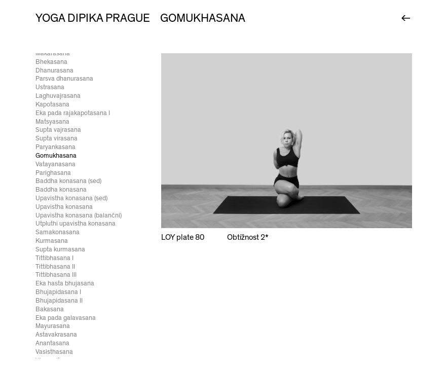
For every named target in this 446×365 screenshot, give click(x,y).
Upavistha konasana (64, 206)
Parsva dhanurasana (64, 78)
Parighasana (53, 172)
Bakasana (49, 309)
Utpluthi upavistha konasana (75, 223)
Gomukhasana (56, 155)
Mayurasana (52, 326)
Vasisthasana (54, 351)
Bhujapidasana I (58, 292)
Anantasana (52, 343)
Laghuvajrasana (58, 95)
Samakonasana (57, 232)
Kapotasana (52, 104)
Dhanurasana (54, 70)
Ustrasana (49, 87)
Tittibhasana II (55, 266)
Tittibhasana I (54, 258)
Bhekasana (51, 61)
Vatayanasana (55, 164)
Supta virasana (56, 138)
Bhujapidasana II (59, 300)
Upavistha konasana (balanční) (78, 215)
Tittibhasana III (56, 274)
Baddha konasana (61, 189)
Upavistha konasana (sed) (71, 198)
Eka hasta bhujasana (64, 283)
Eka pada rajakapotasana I (72, 113)
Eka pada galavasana (65, 317)
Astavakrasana (56, 334)
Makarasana (52, 53)
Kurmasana (51, 240)
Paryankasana (55, 147)
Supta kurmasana (60, 249)
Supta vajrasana (58, 129)
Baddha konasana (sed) (68, 181)
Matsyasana (52, 121)
